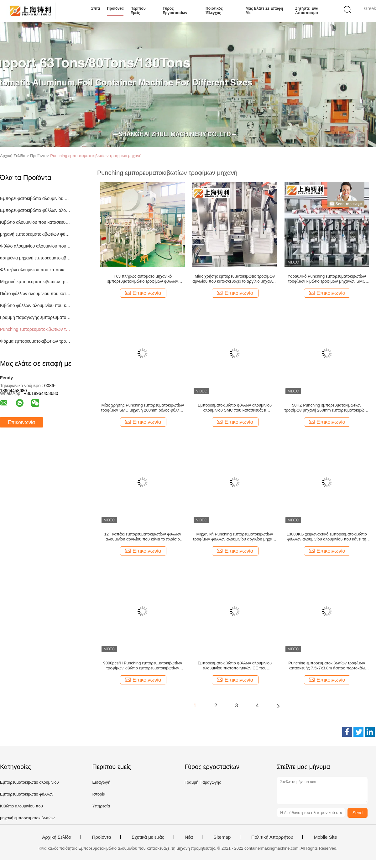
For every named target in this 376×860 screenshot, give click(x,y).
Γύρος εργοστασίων (175, 10)
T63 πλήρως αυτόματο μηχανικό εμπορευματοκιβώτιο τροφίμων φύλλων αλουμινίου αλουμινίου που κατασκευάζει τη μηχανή (142, 279)
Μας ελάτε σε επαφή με (264, 10)
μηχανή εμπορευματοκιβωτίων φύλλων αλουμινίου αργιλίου (35, 234)
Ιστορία (98, 794)
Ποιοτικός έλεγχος (214, 10)
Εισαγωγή (101, 782)
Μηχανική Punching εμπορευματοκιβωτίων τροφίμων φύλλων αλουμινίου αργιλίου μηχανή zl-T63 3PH (234, 537)
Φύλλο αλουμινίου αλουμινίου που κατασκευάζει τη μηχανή (35, 245)
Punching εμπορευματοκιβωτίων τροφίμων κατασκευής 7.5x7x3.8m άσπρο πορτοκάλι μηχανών (326, 666)
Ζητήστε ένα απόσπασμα (306, 10)
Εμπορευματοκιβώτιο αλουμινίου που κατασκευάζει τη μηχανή (35, 198)
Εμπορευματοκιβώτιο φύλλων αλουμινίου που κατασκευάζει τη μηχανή (35, 210)
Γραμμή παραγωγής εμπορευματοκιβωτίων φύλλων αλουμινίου (35, 317)
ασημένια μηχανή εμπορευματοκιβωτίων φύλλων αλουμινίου (35, 257)
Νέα (189, 837)
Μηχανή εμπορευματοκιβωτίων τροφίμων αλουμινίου (35, 281)
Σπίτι (95, 8)
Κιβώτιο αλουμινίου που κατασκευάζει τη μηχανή (35, 222)
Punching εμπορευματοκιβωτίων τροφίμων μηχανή (95, 155)
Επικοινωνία (21, 422)
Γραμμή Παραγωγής (203, 782)
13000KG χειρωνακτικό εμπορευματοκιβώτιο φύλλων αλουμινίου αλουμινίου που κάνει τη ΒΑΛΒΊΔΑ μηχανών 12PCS (327, 537)
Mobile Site (325, 837)
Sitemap (222, 837)
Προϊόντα (115, 8)
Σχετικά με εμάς (148, 837)
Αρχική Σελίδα (56, 837)
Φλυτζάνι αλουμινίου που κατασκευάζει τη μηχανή (35, 269)
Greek (370, 8)
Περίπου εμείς (137, 10)
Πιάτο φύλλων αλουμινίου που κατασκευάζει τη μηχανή (35, 293)
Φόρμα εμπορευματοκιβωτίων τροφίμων (35, 341)
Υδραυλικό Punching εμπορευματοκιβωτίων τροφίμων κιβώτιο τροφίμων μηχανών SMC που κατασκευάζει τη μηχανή (326, 279)
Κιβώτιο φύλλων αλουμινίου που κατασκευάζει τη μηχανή (35, 305)
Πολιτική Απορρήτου (272, 837)
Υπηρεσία (101, 806)
